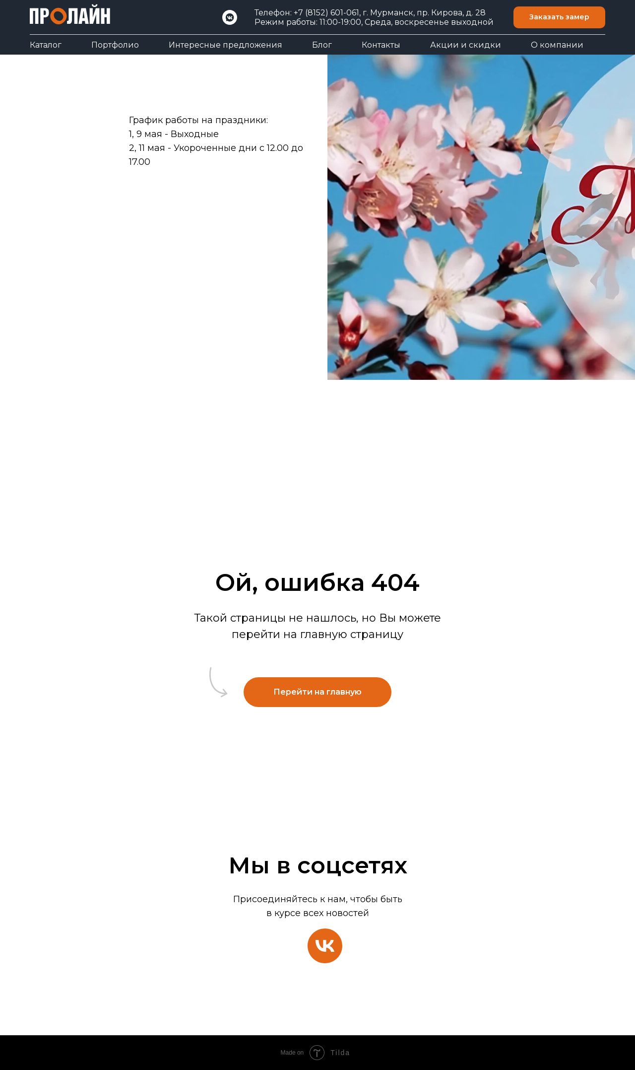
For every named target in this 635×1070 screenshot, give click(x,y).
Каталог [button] (46, 45)
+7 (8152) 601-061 (326, 12)
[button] (559, 17)
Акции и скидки (465, 45)
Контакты (381, 45)
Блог (322, 45)
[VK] (229, 17)
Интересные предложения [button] (225, 45)
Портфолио (115, 45)
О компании (557, 45)
